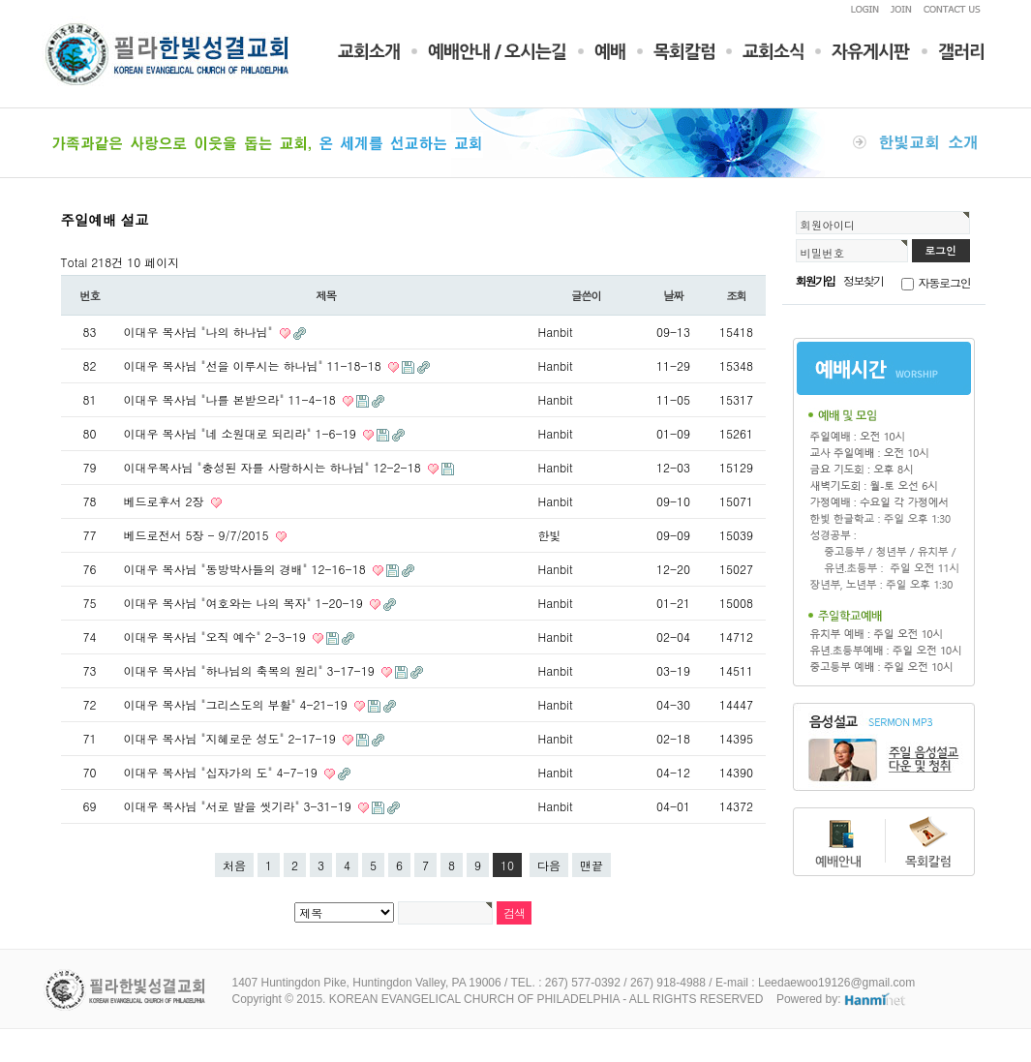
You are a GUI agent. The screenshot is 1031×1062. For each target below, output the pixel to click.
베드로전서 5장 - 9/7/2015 (198, 535)
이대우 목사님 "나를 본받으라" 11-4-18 (232, 399)
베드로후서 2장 (166, 501)
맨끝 (591, 865)
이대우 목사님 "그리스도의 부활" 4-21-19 (237, 704)
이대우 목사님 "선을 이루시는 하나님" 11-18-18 (254, 365)
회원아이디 (828, 224)
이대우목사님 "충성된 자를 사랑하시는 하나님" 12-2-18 (274, 467)
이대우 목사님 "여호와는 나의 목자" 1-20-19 (245, 602)
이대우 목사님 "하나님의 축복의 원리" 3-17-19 (251, 670)
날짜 (673, 295)
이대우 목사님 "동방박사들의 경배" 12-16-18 (247, 569)
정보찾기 (863, 280)
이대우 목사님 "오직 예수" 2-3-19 (217, 636)
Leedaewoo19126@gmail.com (836, 982)
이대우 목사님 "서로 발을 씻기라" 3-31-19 (239, 806)
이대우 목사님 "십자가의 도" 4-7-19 (222, 772)
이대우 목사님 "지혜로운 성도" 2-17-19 (232, 738)
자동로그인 (945, 282)
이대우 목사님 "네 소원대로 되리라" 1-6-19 (242, 433)
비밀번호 (823, 252)
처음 (234, 865)
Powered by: (841, 999)
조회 (736, 295)
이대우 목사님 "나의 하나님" (200, 331)
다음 (549, 865)
